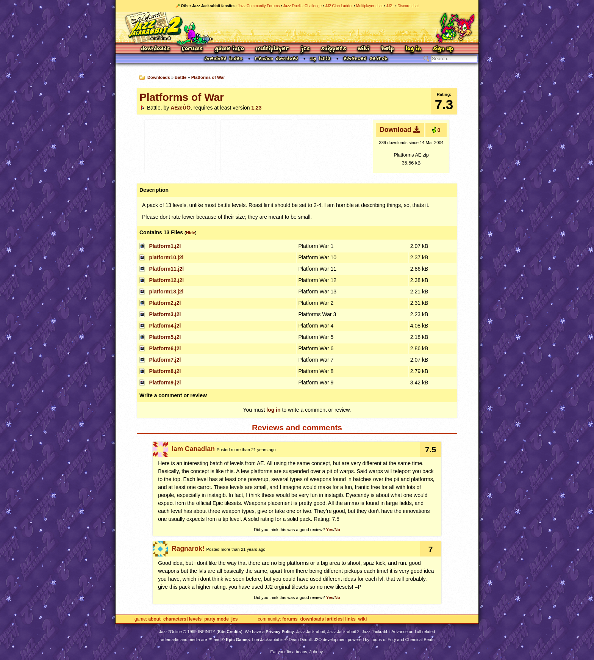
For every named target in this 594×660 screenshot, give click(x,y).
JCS (305, 49)
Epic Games (238, 639)
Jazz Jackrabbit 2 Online (296, 27)
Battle (180, 77)
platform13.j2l (166, 291)
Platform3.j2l (165, 314)
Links (350, 619)
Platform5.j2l (165, 337)
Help (387, 49)
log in (273, 410)
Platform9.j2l (165, 382)
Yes (329, 529)
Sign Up (443, 49)
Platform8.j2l (165, 371)
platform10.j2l (166, 257)
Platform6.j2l (165, 348)
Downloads (156, 49)
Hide (190, 232)
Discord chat (408, 6)
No (337, 529)
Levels (195, 619)
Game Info (229, 49)
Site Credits (229, 631)
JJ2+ (390, 6)
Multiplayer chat (369, 6)
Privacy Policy (280, 631)
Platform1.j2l (165, 246)
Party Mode (216, 619)
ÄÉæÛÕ (180, 108)
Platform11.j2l (166, 269)
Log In (413, 49)
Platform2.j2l (165, 303)
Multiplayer (272, 49)
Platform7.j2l (165, 360)
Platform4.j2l (165, 326)
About (154, 619)
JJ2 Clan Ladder (339, 6)
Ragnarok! (188, 548)
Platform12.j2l (166, 280)
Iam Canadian (193, 449)
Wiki (363, 49)
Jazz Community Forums (259, 6)
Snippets (333, 49)
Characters (174, 619)
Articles (334, 619)
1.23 (256, 108)
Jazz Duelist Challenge (302, 6)
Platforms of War (208, 77)
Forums (192, 49)
